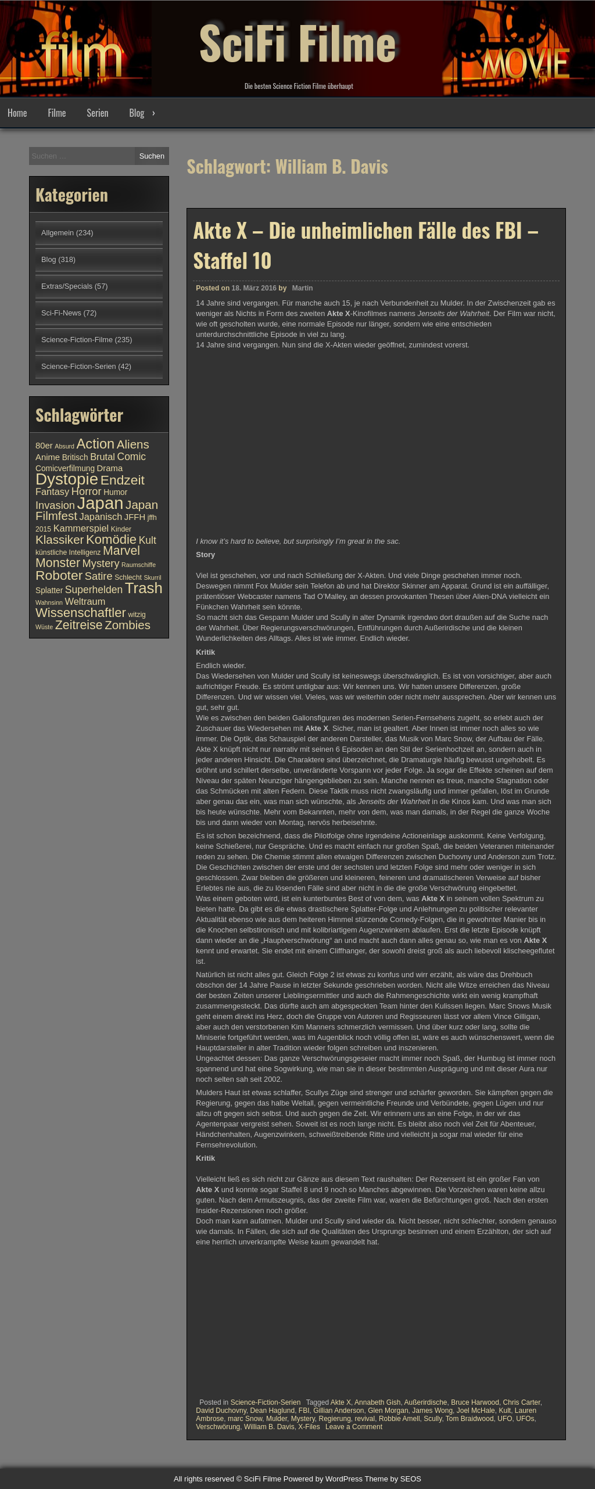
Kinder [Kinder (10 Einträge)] (121, 529)
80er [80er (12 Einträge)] (44, 445)
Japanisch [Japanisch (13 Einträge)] (101, 516)
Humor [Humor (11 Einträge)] (115, 492)
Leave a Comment (353, 1427)
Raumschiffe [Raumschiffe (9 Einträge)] (138, 564)
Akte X (341, 1402)
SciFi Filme (297, 40)
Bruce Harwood (475, 1402)
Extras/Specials (66, 286)
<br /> (231, 1320)
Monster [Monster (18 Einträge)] (57, 563)
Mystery (303, 1419)
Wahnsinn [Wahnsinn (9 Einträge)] (49, 602)
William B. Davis (269, 1427)
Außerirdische (425, 1402)
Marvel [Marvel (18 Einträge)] (121, 551)
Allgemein (57, 232)
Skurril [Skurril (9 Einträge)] (152, 577)
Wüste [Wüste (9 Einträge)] (44, 626)
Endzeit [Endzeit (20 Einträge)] (123, 479)
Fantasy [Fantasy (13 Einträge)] (52, 491)
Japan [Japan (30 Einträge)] (100, 502)
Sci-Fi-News (61, 312)
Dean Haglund (272, 1411)
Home (17, 113)
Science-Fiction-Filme (77, 339)
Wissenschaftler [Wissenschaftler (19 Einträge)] (80, 612)
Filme (57, 113)
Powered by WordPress (323, 1478)
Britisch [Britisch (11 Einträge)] (75, 457)
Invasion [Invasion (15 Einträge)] (55, 505)
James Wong (432, 1411)
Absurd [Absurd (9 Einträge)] (64, 446)
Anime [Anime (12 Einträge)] (47, 457)
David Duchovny (221, 1411)
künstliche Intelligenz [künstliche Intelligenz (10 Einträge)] (68, 552)
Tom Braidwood (470, 1419)
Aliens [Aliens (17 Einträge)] (133, 444)
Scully (433, 1419)
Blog (136, 113)
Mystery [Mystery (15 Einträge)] (101, 563)
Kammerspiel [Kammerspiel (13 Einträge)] (81, 528)
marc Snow (245, 1419)
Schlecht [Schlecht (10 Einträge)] (128, 577)
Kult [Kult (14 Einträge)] (147, 540)
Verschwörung (218, 1427)
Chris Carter (521, 1402)
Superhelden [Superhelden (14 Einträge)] (94, 589)
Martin (302, 288)
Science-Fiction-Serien (266, 1402)
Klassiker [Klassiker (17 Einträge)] (59, 539)
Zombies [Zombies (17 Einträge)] (127, 625)
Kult (505, 1411)
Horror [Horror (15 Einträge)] (86, 491)
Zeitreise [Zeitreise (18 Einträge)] (79, 625)
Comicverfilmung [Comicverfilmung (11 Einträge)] (65, 468)
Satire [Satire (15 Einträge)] (99, 576)
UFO (504, 1419)
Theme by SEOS (392, 1478)
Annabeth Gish (377, 1402)
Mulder (276, 1419)
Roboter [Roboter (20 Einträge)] (59, 575)
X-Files (309, 1427)
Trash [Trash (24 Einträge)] (144, 588)
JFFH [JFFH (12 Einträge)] (134, 517)
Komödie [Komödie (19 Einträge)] (111, 539)
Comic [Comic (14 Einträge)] (131, 456)
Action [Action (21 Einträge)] (96, 443)
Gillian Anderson (338, 1411)
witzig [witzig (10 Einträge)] (136, 615)
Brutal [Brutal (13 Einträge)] (102, 456)
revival (365, 1419)
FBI (304, 1411)
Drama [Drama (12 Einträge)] (110, 468)
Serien (98, 113)
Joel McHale (476, 1411)
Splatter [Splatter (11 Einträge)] (49, 590)
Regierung (334, 1419)
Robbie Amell (399, 1419)
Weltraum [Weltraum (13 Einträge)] (85, 601)
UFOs (525, 1419)
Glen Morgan (388, 1411)
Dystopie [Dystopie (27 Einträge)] (66, 479)
